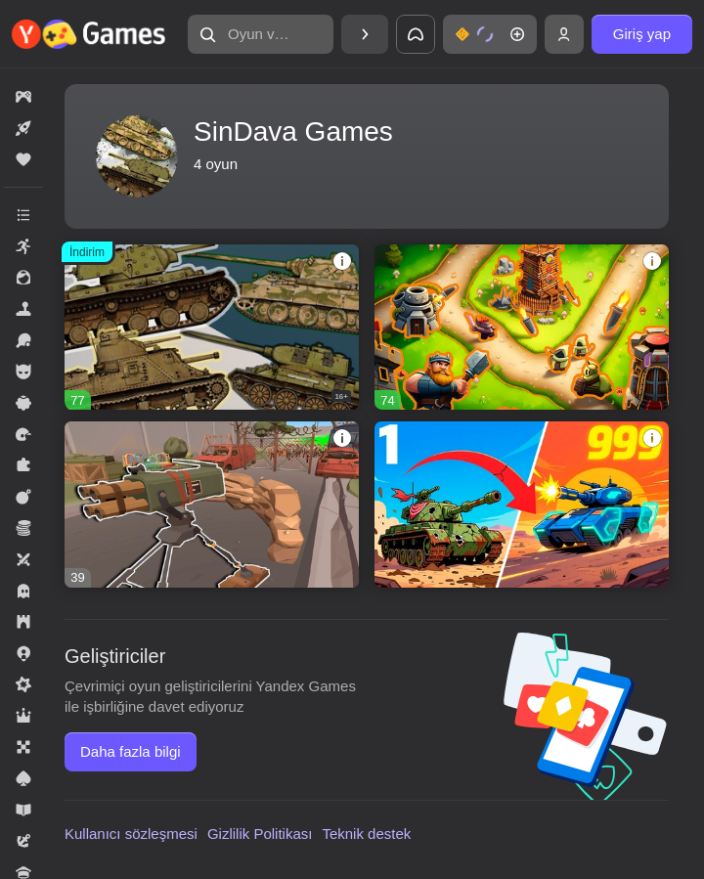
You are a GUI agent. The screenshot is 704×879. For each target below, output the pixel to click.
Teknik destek (366, 833)
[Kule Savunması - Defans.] (521, 327)
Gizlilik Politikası (260, 833)
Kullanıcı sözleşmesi (131, 833)
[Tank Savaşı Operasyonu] (521, 504)
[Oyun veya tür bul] (260, 34)
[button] (260, 34)
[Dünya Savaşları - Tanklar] (212, 327)
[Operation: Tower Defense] (212, 504)
